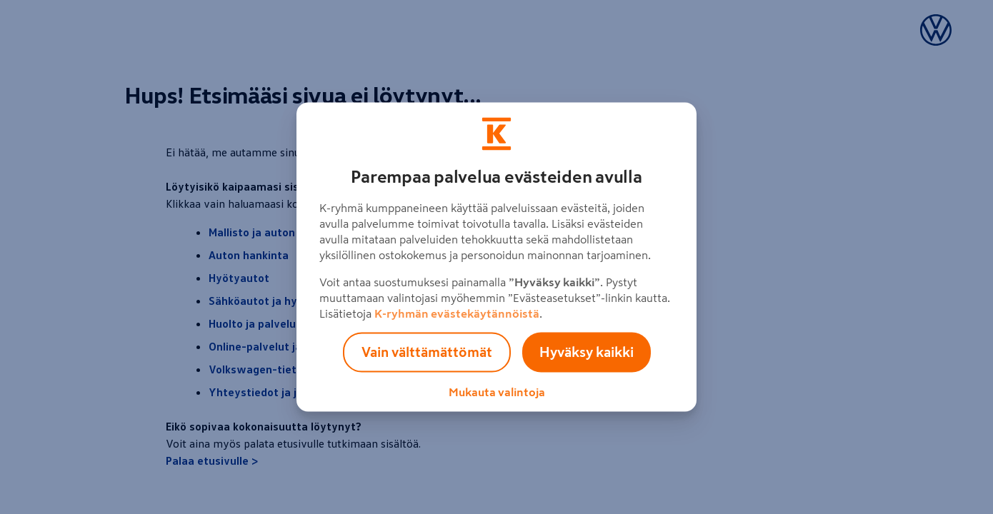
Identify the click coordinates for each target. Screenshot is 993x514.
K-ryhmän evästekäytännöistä (456, 313)
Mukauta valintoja (497, 392)
